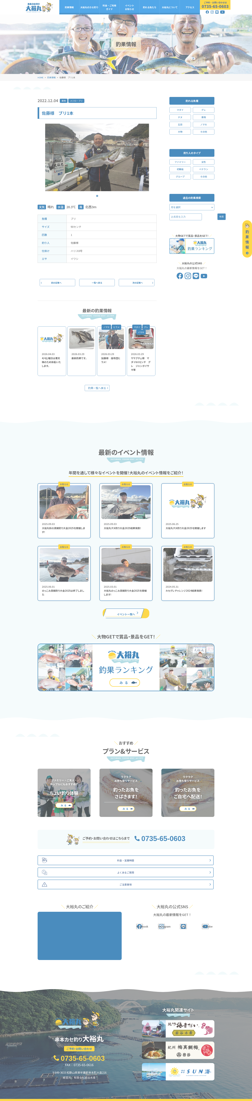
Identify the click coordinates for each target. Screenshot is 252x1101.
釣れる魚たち (149, 7)
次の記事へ (136, 283)
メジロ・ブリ (76, 100)
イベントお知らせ (129, 7)
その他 (203, 131)
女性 (203, 162)
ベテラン (203, 169)
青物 (64, 100)
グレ (203, 109)
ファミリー (180, 162)
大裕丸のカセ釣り (89, 7)
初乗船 (180, 169)
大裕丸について (170, 7)
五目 (180, 124)
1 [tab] (97, 193)
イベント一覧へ (126, 614)
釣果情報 (69, 7)
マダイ (180, 109)
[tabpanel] (97, 157)
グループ (180, 176)
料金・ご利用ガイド (109, 7)
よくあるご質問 (191, 1092)
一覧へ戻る (97, 283)
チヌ (180, 117)
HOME (40, 77)
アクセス (189, 7)
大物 (180, 131)
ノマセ (203, 124)
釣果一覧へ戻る (97, 389)
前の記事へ (57, 283)
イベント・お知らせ (120, 1092)
